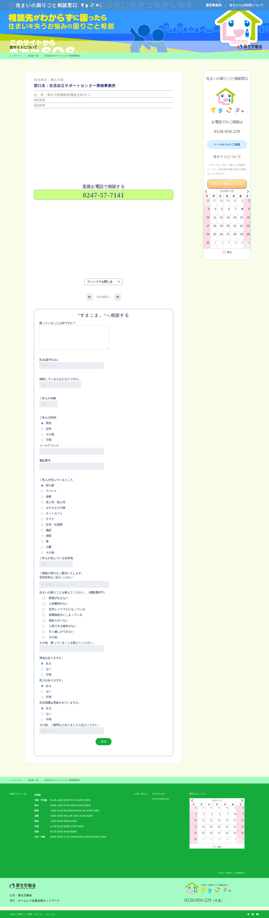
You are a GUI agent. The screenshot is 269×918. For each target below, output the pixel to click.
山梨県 (60, 800)
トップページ (15, 56)
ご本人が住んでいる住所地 (56, 562)
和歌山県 (68, 816)
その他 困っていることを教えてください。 (71, 646)
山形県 (60, 805)
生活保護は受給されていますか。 (60, 702)
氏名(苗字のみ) (71, 363)
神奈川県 (81, 810)
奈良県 (82, 816)
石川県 (74, 800)
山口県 (53, 826)
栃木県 (74, 810)
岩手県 (67, 805)
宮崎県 (74, 837)
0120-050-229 (227, 131)
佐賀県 (60, 837)
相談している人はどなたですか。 (60, 383)
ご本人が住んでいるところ (56, 479)
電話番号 (71, 464)
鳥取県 (80, 826)
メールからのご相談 (227, 144)
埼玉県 (60, 810)
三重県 (53, 821)
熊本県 (80, 837)
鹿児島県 (95, 837)
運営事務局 (213, 5)
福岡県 (53, 837)
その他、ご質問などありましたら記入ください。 (71, 729)
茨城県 (96, 810)
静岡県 (74, 821)
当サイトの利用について (246, 5)
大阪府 (76, 816)
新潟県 (67, 800)
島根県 (67, 826)
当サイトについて (23, 47)
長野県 (87, 800)
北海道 (37, 795)
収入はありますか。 (51, 680)
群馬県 (89, 810)
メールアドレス (71, 449)
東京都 (67, 810)
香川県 (53, 831)
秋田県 (80, 805)
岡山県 (60, 826)
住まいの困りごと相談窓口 (59, 5)
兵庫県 (60, 816)
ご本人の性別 (47, 417)
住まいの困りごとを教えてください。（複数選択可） (72, 592)
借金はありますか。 (51, 657)
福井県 (80, 800)
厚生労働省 (25, 895)
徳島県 (67, 831)
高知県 (60, 831)
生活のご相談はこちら (227, 183)
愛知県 (67, 821)
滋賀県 (89, 816)
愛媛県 (74, 831)
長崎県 (87, 837)
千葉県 (53, 810)
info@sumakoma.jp (160, 799)
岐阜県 (60, 821)
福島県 (74, 805)
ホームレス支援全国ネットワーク (39, 900)
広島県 (74, 826)
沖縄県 (103, 837)
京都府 (53, 816)
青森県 (87, 805)
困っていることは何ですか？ (74, 336)
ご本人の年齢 (48, 402)
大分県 (67, 837)
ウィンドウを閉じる (103, 281)
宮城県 (53, 805)
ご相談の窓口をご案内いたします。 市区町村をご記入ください (61, 575)
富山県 (53, 800)
